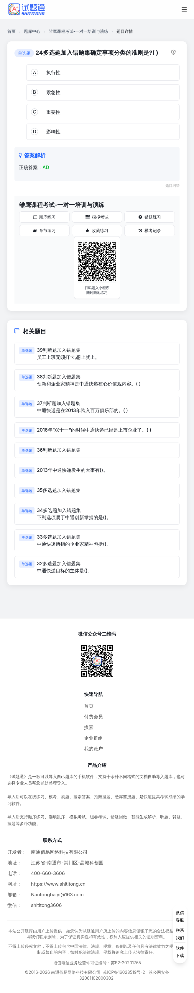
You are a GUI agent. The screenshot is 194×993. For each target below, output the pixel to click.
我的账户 (93, 748)
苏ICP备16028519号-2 (124, 972)
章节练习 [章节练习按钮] (44, 230)
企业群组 (93, 738)
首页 (11, 31)
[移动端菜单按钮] (184, 9)
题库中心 (32, 31)
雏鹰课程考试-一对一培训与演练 (78, 31)
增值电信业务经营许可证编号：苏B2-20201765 (97, 962)
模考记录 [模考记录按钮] (150, 230)
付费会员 (93, 717)
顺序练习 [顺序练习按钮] (44, 216)
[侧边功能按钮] (180, 933)
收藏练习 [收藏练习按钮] (97, 230)
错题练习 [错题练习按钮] (150, 216)
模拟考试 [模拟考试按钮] (97, 216)
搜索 (88, 727)
